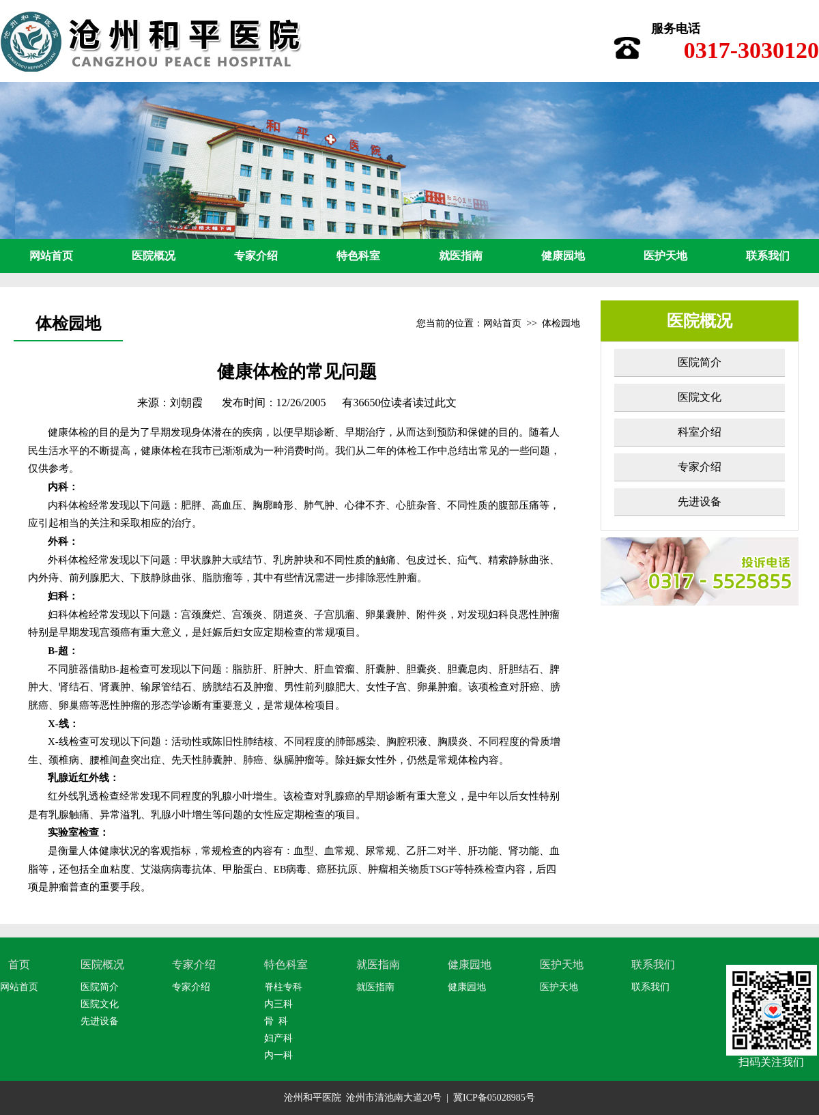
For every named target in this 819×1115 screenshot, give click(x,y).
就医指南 (461, 256)
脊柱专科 (283, 987)
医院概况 (153, 256)
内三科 (278, 1004)
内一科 (278, 1055)
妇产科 (278, 1038)
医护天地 (665, 256)
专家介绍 (256, 256)
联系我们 (768, 256)
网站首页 (51, 256)
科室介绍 (699, 432)
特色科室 (358, 256)
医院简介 (699, 362)
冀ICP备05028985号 (494, 1097)
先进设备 (699, 501)
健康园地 (563, 256)
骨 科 (276, 1021)
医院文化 (699, 397)
